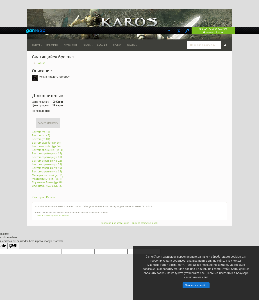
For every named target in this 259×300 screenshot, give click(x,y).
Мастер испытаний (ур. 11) (47, 178)
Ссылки (132, 45)
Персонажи (71, 45)
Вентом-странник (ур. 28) (47, 164)
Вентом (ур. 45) (41, 135)
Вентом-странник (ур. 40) (47, 167)
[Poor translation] (13, 246)
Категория (38, 197)
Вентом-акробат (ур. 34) (46, 146)
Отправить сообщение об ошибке (52, 215)
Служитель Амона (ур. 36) (47, 186)
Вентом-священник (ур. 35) (48, 149)
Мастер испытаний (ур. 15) (47, 175)
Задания (103, 45)
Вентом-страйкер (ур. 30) (47, 157)
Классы (88, 45)
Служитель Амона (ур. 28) (47, 182)
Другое (118, 45)
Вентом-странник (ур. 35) (47, 171)
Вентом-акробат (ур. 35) (46, 142)
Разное (41, 63)
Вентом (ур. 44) (41, 131)
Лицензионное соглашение (115, 223)
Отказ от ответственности (144, 223)
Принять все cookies (196, 285)
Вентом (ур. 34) (41, 139)
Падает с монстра (48, 123)
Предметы (53, 45)
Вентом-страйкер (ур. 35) (47, 153)
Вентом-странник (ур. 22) (47, 160)
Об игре (37, 45)
